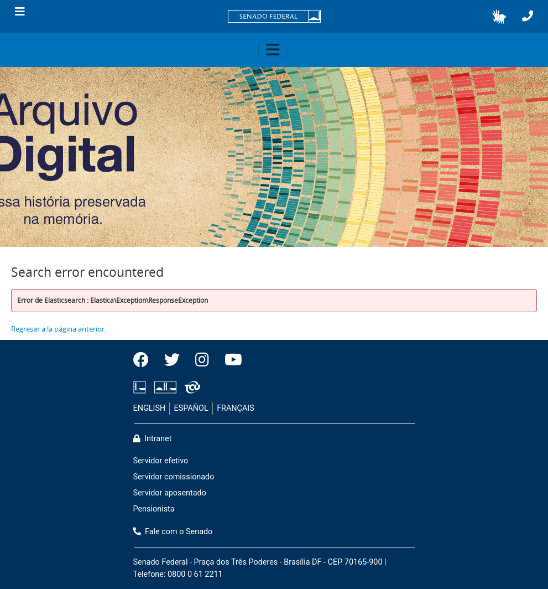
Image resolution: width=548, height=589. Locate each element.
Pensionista (154, 509)
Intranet (152, 438)
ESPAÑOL (191, 408)
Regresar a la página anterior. (58, 329)
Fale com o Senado (173, 531)
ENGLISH (149, 408)
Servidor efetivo (161, 461)
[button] (499, 16)
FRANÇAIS (235, 408)
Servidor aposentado (169, 493)
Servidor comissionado (174, 477)
